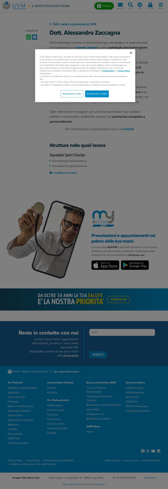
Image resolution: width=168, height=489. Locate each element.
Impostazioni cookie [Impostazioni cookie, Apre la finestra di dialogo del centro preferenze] (72, 94)
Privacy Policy (124, 71)
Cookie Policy (108, 71)
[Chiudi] (131, 52)
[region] (85, 75)
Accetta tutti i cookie (97, 94)
